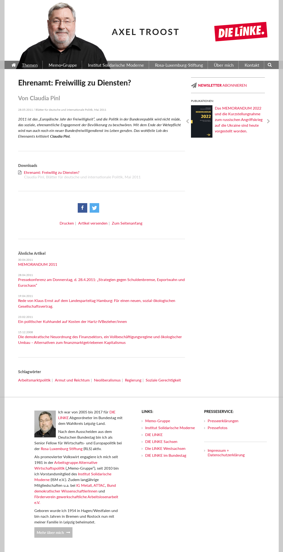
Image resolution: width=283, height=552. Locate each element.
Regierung (133, 380)
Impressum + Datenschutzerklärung (226, 452)
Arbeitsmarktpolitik (34, 380)
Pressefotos (217, 427)
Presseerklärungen (223, 420)
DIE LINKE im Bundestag (165, 455)
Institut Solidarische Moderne (170, 427)
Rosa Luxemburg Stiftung (61, 448)
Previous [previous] (187, 121)
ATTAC (99, 485)
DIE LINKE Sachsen (161, 441)
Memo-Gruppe (157, 420)
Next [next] (268, 121)
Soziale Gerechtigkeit (163, 380)
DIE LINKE (154, 434)
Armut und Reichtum (72, 380)
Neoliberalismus (107, 380)
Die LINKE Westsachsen (165, 448)
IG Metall (84, 485)
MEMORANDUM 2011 (37, 264)
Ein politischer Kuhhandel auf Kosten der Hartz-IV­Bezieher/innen (72, 321)
